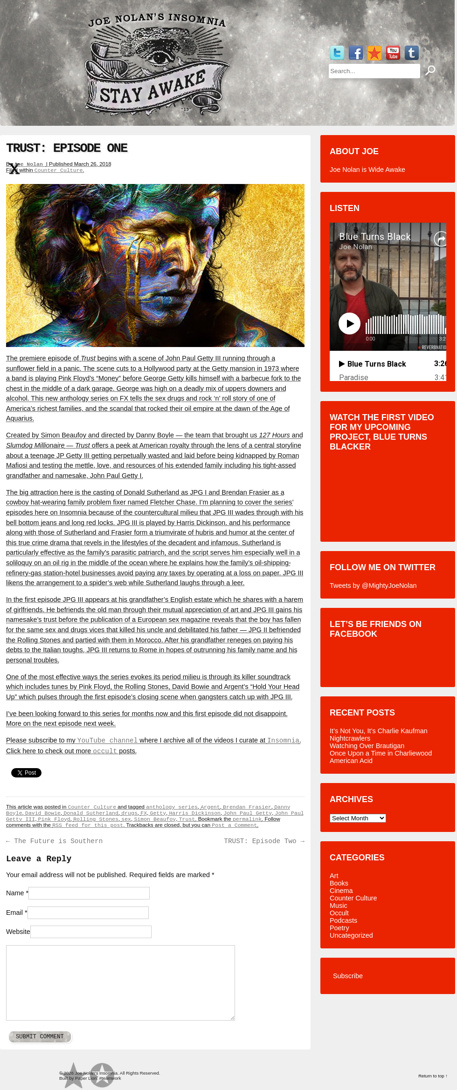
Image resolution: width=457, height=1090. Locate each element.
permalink (247, 819)
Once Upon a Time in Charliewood (381, 753)
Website (18, 931)
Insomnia (283, 740)
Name (15, 893)
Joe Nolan (30, 164)
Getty (158, 813)
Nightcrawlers (350, 738)
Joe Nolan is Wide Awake (367, 169)
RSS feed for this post (87, 825)
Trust (187, 819)
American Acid (351, 760)
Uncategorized (351, 935)
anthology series (172, 807)
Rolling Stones (95, 819)
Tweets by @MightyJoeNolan (373, 585)
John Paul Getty (247, 813)
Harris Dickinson (195, 813)
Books (339, 883)
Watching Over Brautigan (367, 745)
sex (126, 819)
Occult (339, 913)
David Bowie (43, 813)
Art (334, 875)
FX (143, 813)
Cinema (341, 890)
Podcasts (343, 920)
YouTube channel (107, 740)
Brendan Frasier (247, 807)
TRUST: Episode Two (264, 841)
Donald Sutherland (90, 813)
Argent (210, 807)
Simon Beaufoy (155, 819)
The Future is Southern (54, 841)
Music (338, 905)
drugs (129, 813)
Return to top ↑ (433, 1075)
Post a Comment (234, 825)
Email (14, 912)
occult (105, 751)
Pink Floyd (54, 819)
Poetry (339, 928)
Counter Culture (59, 170)
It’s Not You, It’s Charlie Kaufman (379, 731)
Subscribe (348, 976)
